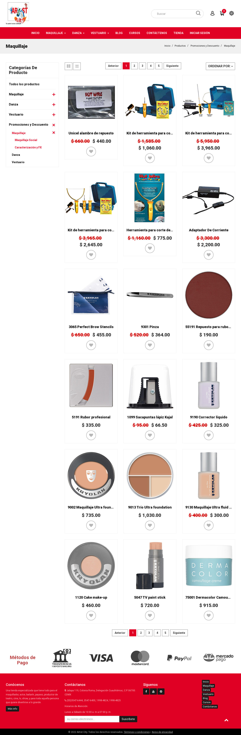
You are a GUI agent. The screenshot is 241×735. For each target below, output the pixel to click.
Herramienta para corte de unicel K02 (157, 230)
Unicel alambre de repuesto (91, 133)
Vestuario (16, 114)
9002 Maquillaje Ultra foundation (95, 507)
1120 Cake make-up (91, 597)
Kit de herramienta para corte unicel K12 (160, 133)
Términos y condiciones (137, 732)
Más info (12, 708)
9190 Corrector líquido (208, 417)
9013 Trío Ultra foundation (150, 507)
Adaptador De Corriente (208, 230)
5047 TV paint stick (149, 597)
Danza (13, 104)
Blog (205, 698)
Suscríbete (128, 719)
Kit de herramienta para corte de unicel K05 (103, 230)
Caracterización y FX (28, 147)
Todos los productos (24, 84)
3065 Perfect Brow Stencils (91, 327)
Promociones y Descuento (205, 45)
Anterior (113, 65)
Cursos (207, 702)
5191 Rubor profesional (91, 417)
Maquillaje (229, 45)
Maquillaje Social (26, 140)
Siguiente (172, 65)
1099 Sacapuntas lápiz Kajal (150, 417)
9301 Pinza (150, 327)
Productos (180, 45)
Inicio (167, 45)
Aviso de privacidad (162, 732)
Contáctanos (210, 706)
